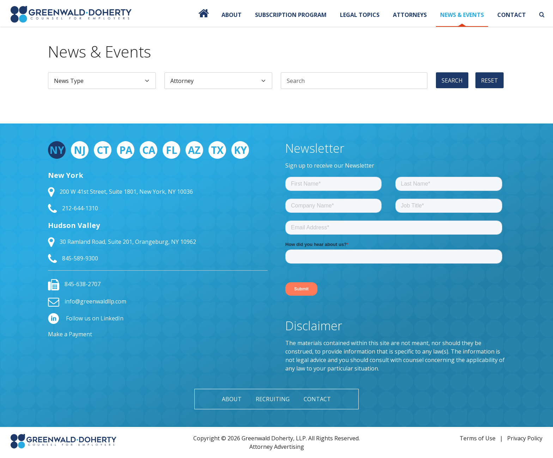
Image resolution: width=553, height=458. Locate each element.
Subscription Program (291, 15)
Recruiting (273, 399)
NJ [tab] (80, 150)
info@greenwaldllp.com (87, 301)
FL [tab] (171, 150)
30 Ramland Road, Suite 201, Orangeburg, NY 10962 (122, 242)
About (231, 15)
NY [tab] (56, 150)
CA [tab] (148, 150)
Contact (511, 15)
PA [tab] (125, 150)
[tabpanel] (158, 217)
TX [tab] (217, 150)
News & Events (462, 15)
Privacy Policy (524, 438)
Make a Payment (70, 334)
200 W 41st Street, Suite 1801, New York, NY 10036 (120, 191)
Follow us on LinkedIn (85, 318)
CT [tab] (103, 150)
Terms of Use (478, 438)
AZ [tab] (194, 150)
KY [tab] (240, 150)
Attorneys (410, 15)
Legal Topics (359, 15)
